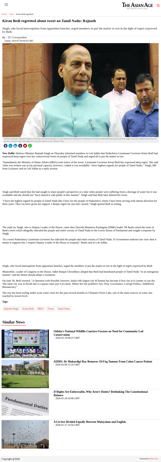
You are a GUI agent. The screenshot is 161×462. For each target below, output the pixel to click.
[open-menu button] (6, 5)
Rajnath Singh (11, 308)
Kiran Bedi (28, 308)
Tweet (50, 308)
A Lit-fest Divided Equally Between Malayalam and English (90, 421)
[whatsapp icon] (30, 145)
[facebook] (6, 145)
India (12, 14)
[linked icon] (15, 145)
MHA (41, 308)
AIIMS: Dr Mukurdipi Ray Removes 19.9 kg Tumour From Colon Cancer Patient (103, 361)
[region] (80, 180)
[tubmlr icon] (20, 145)
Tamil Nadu (64, 308)
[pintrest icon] (25, 145)
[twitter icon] (10, 145)
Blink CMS (153, 459)
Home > (5, 14)
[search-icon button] (158, 5)
